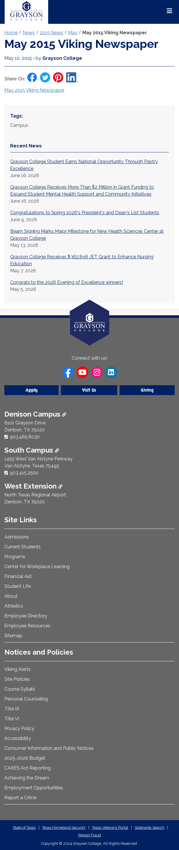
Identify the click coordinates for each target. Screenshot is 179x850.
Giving (147, 390)
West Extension (33, 486)
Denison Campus (35, 414)
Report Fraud (89, 835)
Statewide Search (149, 827)
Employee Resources (27, 626)
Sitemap (13, 635)
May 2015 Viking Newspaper (114, 32)
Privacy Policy (19, 728)
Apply (31, 390)
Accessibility (17, 738)
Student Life (17, 586)
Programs (14, 556)
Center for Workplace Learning (37, 566)
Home (11, 32)
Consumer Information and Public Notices (49, 748)
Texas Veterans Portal (110, 827)
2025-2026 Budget (24, 758)
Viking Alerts (17, 669)
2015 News (51, 32)
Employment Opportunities (33, 787)
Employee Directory (25, 616)
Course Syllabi (19, 689)
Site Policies (17, 679)
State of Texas (24, 827)
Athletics (13, 606)
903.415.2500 (24, 473)
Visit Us (89, 390)
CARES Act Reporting (27, 768)
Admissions (16, 537)
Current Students (22, 547)
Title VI (11, 718)
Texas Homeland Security (64, 827)
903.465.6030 (25, 437)
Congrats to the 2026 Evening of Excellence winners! (66, 282)
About (11, 596)
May (72, 32)
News (29, 32)
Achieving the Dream (26, 778)
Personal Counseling (26, 699)
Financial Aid (17, 576)
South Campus (31, 450)
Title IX (11, 709)
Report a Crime (20, 797)
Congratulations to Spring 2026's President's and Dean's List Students (84, 212)
